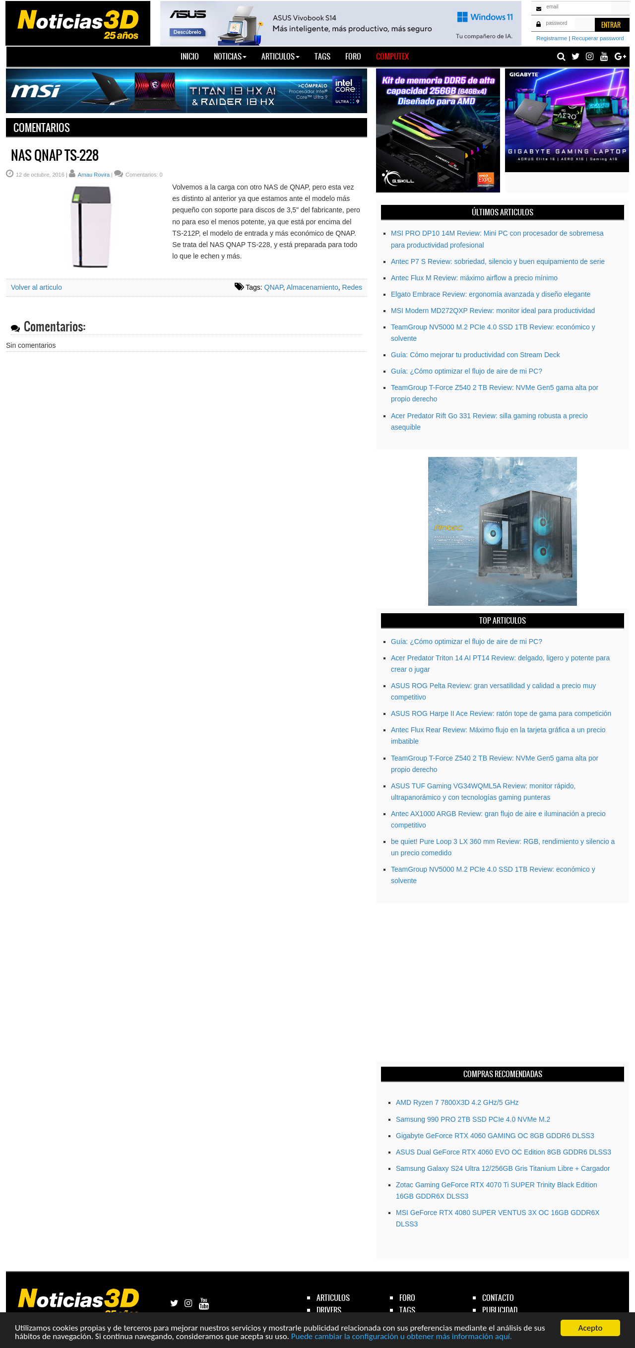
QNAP (273, 287)
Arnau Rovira (94, 175)
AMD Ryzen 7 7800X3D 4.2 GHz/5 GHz (457, 1102)
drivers (329, 1310)
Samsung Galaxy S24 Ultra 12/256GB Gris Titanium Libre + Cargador (503, 1168)
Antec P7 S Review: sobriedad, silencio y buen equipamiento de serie (498, 261)
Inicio (193, 56)
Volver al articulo (36, 287)
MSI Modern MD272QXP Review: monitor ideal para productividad (493, 311)
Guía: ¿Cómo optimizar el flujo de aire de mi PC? (466, 371)
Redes (352, 287)
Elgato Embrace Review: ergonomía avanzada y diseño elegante (490, 294)
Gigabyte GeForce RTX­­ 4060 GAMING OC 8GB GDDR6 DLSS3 (495, 1136)
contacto (498, 1297)
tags (407, 1310)
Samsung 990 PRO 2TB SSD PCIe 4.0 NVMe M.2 (473, 1119)
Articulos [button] (280, 56)
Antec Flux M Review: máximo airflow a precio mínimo (474, 278)
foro (407, 1297)
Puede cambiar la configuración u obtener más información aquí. (401, 1337)
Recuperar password (598, 38)
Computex (392, 56)
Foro (353, 56)
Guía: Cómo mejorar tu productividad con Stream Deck (475, 355)
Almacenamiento (312, 287)
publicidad (499, 1310)
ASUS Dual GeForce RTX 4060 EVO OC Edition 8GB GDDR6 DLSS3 (503, 1152)
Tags (322, 56)
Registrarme (551, 38)
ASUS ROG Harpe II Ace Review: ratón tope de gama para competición (501, 713)
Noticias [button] (230, 56)
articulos (333, 1297)
